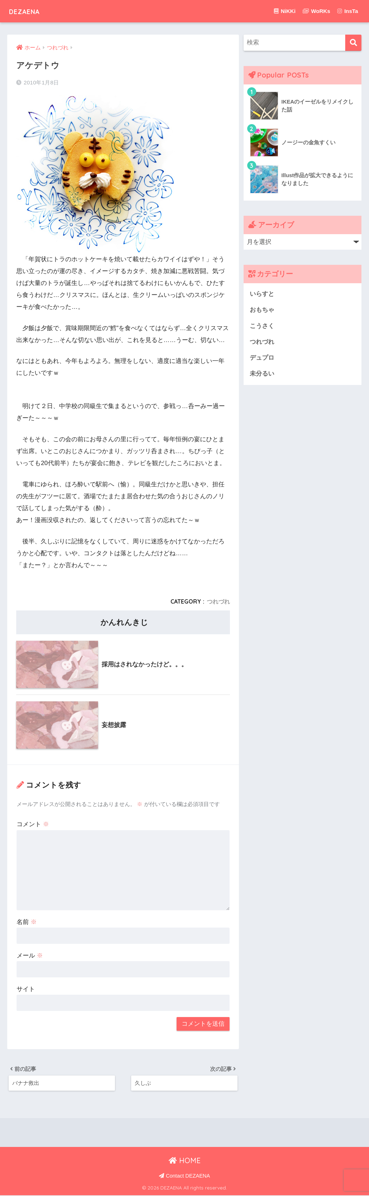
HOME (185, 1161)
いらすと (262, 293)
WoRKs (316, 11)
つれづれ (218, 601)
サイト (26, 989)
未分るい (262, 374)
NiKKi (284, 11)
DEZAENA (29, 11)
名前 (27, 922)
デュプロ (262, 358)
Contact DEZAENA (184, 1177)
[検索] (353, 43)
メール (30, 955)
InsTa (347, 11)
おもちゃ (262, 310)
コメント (33, 824)
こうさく (262, 326)
